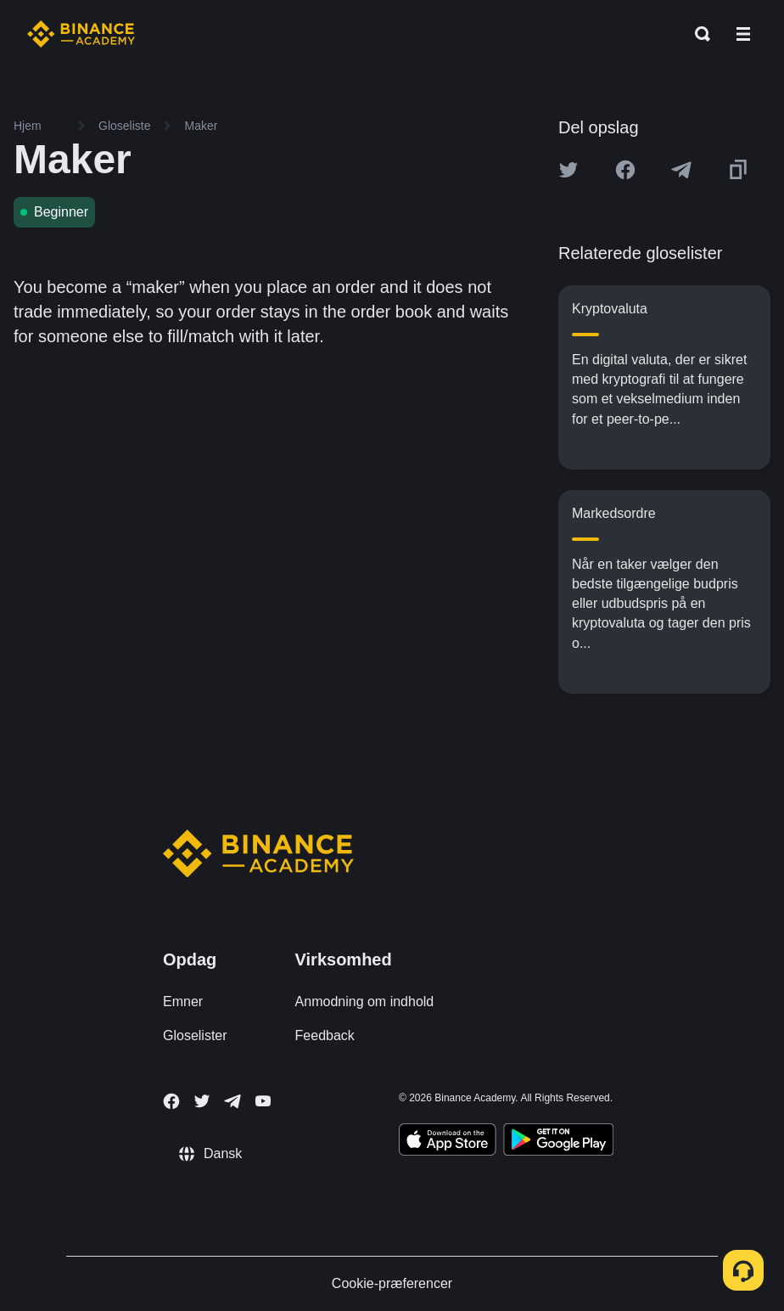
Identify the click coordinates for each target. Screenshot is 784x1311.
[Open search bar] (697, 34)
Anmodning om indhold (364, 1001)
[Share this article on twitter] (568, 170)
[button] (743, 34)
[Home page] (81, 34)
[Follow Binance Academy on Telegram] (232, 1101)
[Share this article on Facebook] (625, 170)
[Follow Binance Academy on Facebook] (171, 1101)
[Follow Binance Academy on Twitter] (201, 1101)
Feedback (325, 1035)
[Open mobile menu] (743, 34)
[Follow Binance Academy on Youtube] (263, 1100)
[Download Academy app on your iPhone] (447, 1142)
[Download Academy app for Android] (558, 1142)
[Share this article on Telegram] (681, 170)
